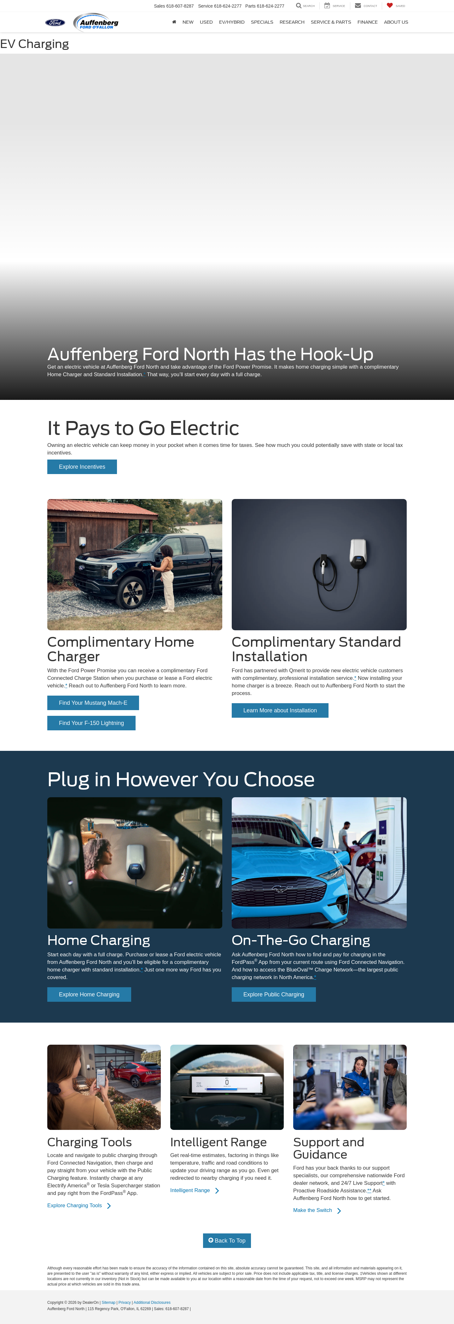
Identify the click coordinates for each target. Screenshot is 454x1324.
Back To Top (226, 1240)
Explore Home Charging (89, 994)
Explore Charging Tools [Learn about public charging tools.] (79, 1205)
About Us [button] (396, 22)
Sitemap (108, 1302)
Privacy (125, 1302)
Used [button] (206, 22)
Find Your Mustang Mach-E (93, 703)
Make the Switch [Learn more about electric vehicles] (317, 1210)
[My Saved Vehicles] (396, 5)
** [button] (369, 1191)
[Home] (174, 22)
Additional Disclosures (152, 1302)
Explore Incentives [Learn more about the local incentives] (82, 467)
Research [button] (292, 22)
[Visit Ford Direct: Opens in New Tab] (194, 1309)
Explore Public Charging (273, 994)
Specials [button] (262, 22)
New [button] (188, 22)
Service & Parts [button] (331, 22)
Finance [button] (368, 22)
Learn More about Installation (280, 710)
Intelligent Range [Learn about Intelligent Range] (194, 1190)
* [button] (144, 374)
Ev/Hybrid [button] (232, 22)
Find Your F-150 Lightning (91, 723)
